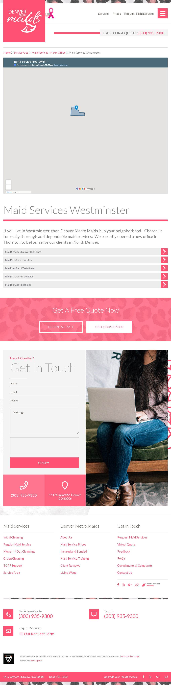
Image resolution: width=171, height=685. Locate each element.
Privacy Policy (127, 656)
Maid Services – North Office (48, 52)
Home (7, 52)
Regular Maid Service (17, 544)
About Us (66, 537)
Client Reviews (70, 565)
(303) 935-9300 (151, 33)
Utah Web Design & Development (8, 659)
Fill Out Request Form (36, 633)
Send (44, 462)
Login (137, 656)
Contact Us (124, 572)
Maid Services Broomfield (19, 276)
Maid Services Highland (18, 284)
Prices (117, 13)
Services (103, 13)
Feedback (123, 551)
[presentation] (37, 445)
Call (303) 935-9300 (109, 327)
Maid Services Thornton (18, 260)
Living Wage (68, 572)
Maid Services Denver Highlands (23, 251)
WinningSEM (36, 660)
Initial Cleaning (13, 537)
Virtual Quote (126, 544)
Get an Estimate (61, 327)
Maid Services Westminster (20, 268)
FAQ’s (121, 558)
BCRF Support (12, 565)
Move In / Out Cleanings (19, 551)
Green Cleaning (13, 558)
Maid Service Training (74, 558)
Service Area (21, 52)
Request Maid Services (139, 13)
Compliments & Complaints (135, 565)
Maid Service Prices (73, 544)
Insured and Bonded (73, 551)
